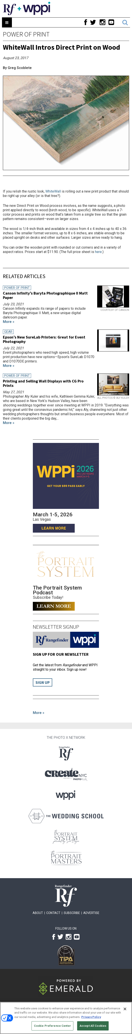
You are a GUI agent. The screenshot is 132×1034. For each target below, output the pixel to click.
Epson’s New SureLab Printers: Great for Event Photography (44, 339)
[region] (66, 1018)
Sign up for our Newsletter (61, 654)
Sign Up (42, 682)
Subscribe (72, 913)
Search (125, 22)
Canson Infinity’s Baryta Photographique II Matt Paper (45, 295)
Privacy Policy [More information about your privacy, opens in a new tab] (91, 1017)
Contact (53, 913)
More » (38, 713)
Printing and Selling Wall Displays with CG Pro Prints (43, 383)
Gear (8, 332)
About (38, 913)
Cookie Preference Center (52, 1025)
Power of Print (26, 34)
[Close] (125, 1009)
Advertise (91, 913)
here (98, 252)
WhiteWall (53, 191)
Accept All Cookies (93, 1025)
